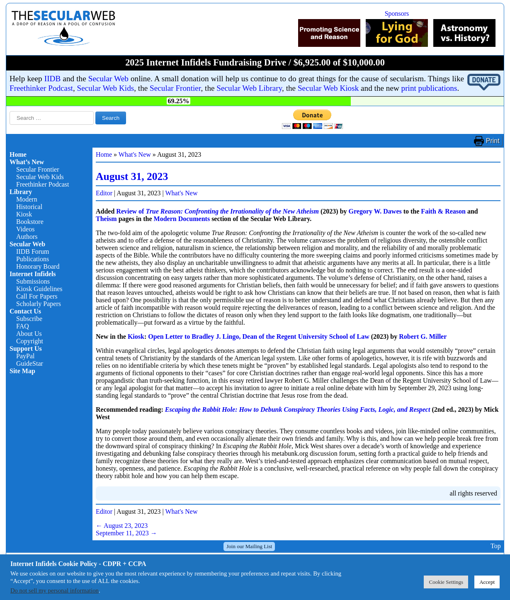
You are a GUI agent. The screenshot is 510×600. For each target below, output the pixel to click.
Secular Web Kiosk (328, 88)
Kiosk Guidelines (39, 288)
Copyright (29, 341)
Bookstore (30, 221)
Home (18, 154)
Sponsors (397, 13)
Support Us (26, 348)
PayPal (25, 356)
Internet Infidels (33, 273)
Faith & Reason (443, 211)
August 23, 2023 (122, 525)
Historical (29, 206)
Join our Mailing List (249, 546)
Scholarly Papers (38, 303)
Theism (106, 218)
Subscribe (29, 318)
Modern (26, 199)
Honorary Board (37, 266)
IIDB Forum (32, 251)
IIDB (52, 78)
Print (493, 140)
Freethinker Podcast (41, 88)
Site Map (22, 370)
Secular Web (108, 78)
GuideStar (29, 363)
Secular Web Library (249, 88)
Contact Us (25, 311)
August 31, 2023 (132, 176)
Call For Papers (37, 296)
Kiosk (24, 214)
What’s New (27, 161)
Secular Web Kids (105, 88)
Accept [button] (487, 582)
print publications (429, 88)
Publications (32, 258)
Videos (25, 229)
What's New (135, 154)
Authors (27, 236)
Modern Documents (182, 218)
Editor (104, 193)
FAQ (22, 326)
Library (21, 191)
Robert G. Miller (423, 336)
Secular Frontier (175, 88)
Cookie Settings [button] (446, 582)
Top (496, 546)
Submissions (33, 281)
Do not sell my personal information (54, 590)
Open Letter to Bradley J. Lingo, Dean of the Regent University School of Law (258, 336)
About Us (29, 333)
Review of (217, 211)
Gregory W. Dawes (375, 211)
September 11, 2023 (126, 533)
